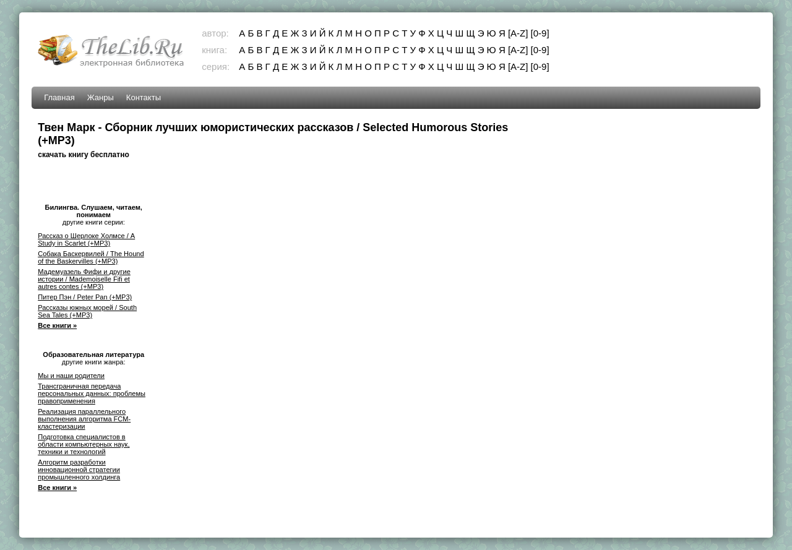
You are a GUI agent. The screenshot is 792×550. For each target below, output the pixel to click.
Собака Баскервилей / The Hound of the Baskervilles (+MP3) (91, 257)
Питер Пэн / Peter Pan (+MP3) (85, 297)
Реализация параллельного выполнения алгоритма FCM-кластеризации (84, 419)
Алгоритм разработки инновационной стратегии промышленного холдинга (79, 469)
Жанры (100, 97)
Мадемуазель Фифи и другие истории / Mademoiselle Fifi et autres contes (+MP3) (84, 279)
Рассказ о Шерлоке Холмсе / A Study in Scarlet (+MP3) (86, 239)
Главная (59, 97)
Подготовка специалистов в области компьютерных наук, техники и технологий (83, 444)
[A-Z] (518, 33)
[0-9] (540, 33)
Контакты (143, 97)
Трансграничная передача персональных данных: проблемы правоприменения (91, 393)
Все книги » (57, 325)
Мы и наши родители (71, 375)
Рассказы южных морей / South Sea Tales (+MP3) (87, 311)
